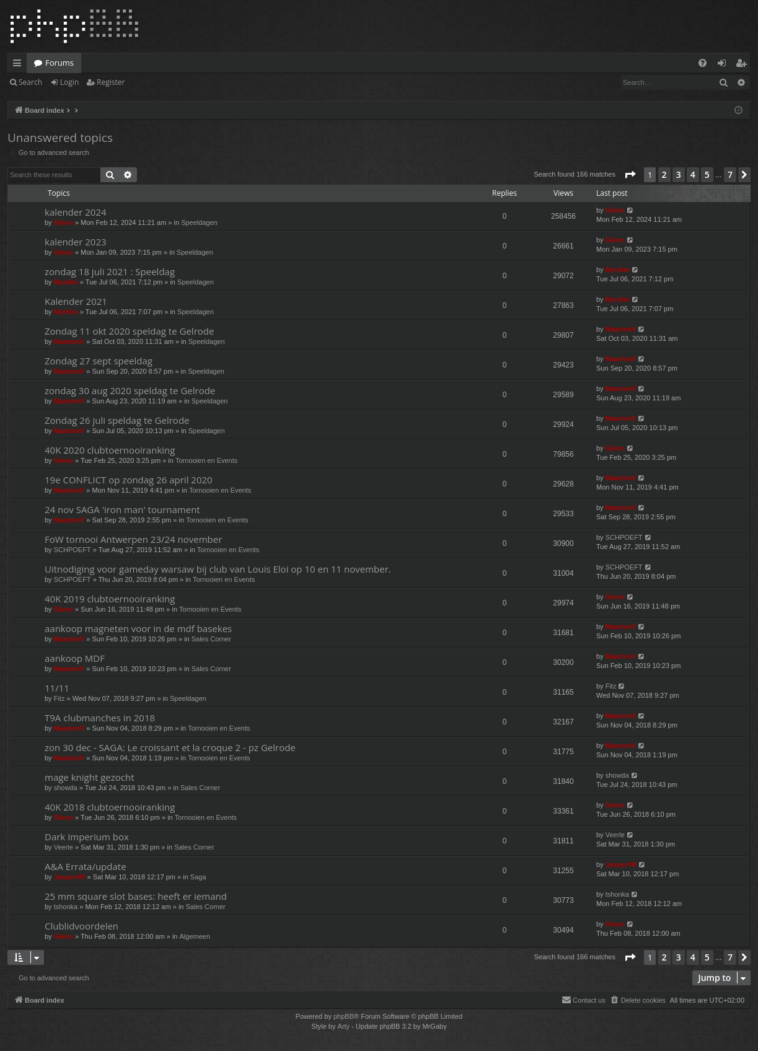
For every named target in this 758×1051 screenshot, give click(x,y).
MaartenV (69, 341)
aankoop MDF (75, 658)
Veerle (63, 847)
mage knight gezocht (89, 777)
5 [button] (707, 174)
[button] (629, 174)
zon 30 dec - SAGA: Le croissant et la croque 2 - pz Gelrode (170, 747)
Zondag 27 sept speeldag (98, 360)
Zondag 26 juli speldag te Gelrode (117, 420)
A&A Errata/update (85, 866)
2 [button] (664, 174)
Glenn (63, 222)
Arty (344, 1026)
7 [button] (730, 174)
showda (65, 787)
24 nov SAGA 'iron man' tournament (122, 509)
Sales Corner (211, 639)
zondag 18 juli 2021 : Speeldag (110, 271)
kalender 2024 (76, 212)
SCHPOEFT (72, 549)
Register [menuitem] (744, 65)
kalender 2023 (76, 241)
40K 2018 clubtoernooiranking (110, 807)
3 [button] (678, 174)
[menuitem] (702, 63)
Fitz (59, 698)
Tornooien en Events (206, 460)
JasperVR (70, 877)
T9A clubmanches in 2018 (100, 717)
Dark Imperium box (87, 836)
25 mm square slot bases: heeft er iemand (136, 896)
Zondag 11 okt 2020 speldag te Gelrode (129, 331)
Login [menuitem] (724, 65)
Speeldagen (199, 222)
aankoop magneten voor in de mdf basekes (138, 628)
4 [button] (692, 174)
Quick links (19, 65)
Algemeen (195, 936)
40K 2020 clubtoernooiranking (110, 450)
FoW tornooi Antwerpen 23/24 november (133, 539)
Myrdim (66, 282)
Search (30, 82)
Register (111, 82)
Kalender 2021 (76, 301)
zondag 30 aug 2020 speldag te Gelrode (130, 390)
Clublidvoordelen (81, 926)
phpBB (343, 1016)
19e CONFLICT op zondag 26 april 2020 (129, 479)
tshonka (66, 906)
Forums (59, 62)
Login (69, 82)
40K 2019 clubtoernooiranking (110, 598)
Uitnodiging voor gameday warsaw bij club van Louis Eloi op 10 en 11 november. (218, 569)
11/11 (57, 688)
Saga (198, 877)
